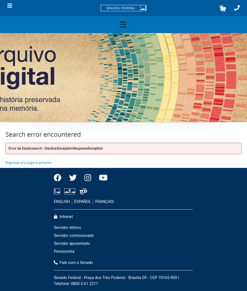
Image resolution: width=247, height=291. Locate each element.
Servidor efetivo (67, 227)
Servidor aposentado (72, 243)
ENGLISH (62, 201)
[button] (222, 8)
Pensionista (64, 251)
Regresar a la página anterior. (28, 162)
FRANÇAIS (104, 201)
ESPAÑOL (82, 201)
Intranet (63, 216)
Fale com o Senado (73, 262)
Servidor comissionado (74, 235)
